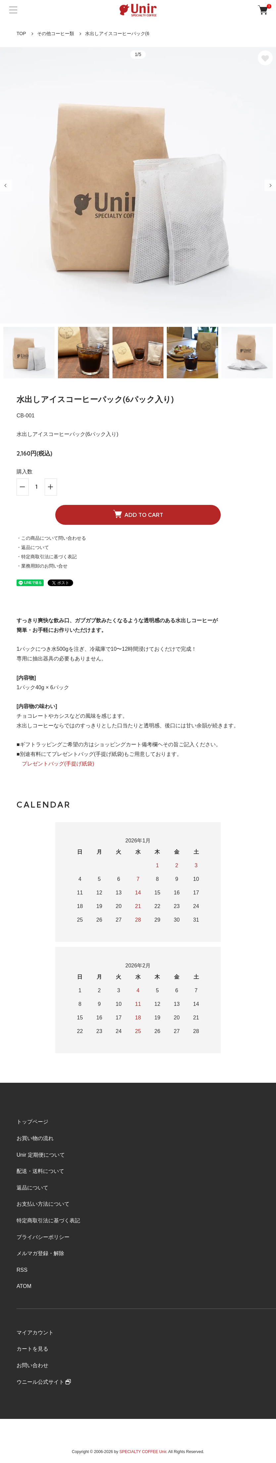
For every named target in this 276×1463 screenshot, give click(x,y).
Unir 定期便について (41, 1155)
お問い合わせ (32, 1365)
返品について (32, 1187)
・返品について (33, 547)
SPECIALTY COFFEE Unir (142, 1451)
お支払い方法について (43, 1204)
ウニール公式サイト (44, 1382)
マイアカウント (35, 1332)
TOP (21, 33)
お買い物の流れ (35, 1138)
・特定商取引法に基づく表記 (47, 556)
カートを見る (32, 1349)
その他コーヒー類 (55, 33)
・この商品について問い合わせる (51, 538)
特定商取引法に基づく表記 (48, 1220)
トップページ (32, 1122)
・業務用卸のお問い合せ (42, 566)
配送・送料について (40, 1171)
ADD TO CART (138, 514)
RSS (22, 1270)
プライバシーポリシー (43, 1237)
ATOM (24, 1286)
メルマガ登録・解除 (40, 1253)
